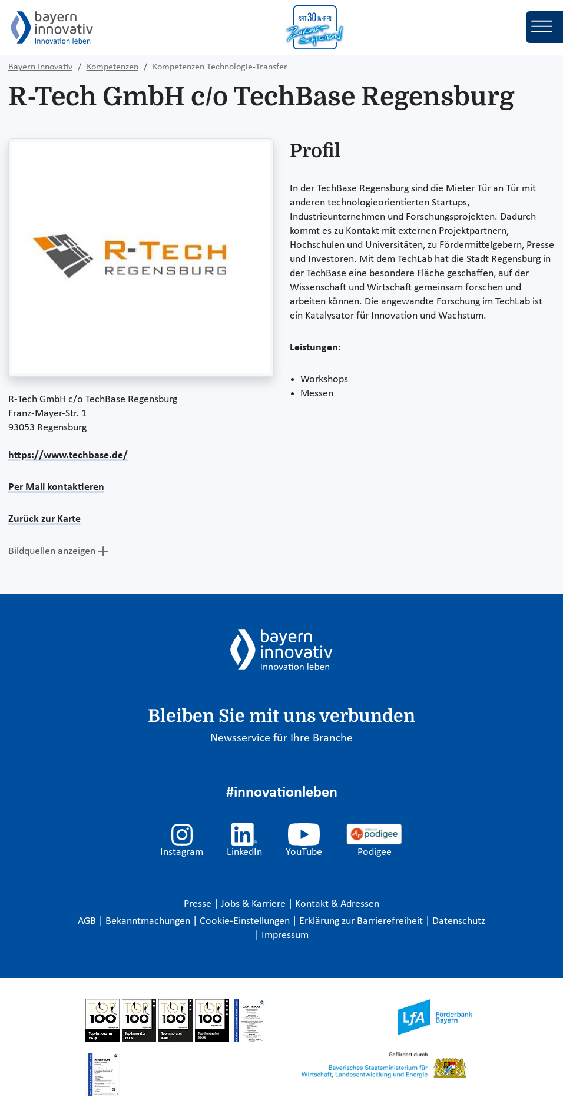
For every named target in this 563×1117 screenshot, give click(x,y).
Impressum (285, 935)
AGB (88, 921)
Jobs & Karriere (254, 904)
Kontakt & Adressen (337, 904)
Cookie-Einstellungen (245, 921)
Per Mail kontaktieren (56, 487)
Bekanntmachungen (149, 921)
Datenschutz (458, 921)
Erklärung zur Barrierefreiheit (362, 921)
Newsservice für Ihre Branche (281, 738)
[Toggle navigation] (544, 27)
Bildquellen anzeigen (51, 551)
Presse (199, 904)
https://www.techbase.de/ (68, 455)
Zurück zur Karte (44, 519)
